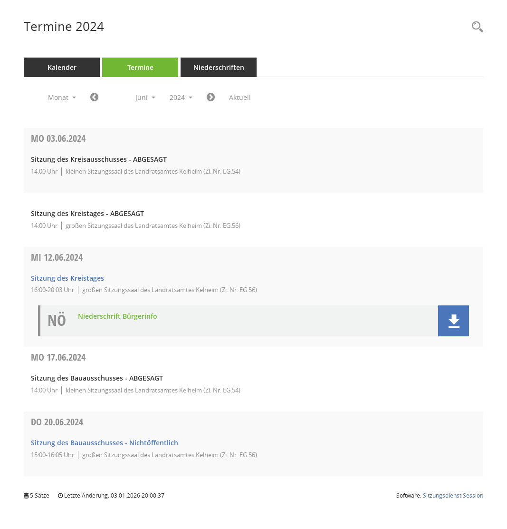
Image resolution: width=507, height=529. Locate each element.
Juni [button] (145, 97)
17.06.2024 (58, 357)
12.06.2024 (57, 257)
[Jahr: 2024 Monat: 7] (211, 97)
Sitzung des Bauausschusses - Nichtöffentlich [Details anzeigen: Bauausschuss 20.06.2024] (104, 442)
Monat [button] (62, 97)
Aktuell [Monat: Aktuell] (240, 97)
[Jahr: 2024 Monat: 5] (94, 97)
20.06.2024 (57, 421)
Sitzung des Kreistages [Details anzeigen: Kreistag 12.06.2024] (67, 278)
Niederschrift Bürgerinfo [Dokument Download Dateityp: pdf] (117, 317)
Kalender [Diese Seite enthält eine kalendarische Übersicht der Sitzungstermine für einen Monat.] (62, 67)
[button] (453, 320)
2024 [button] (181, 97)
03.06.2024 (58, 138)
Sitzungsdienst (453, 495)
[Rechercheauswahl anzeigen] (475, 27)
